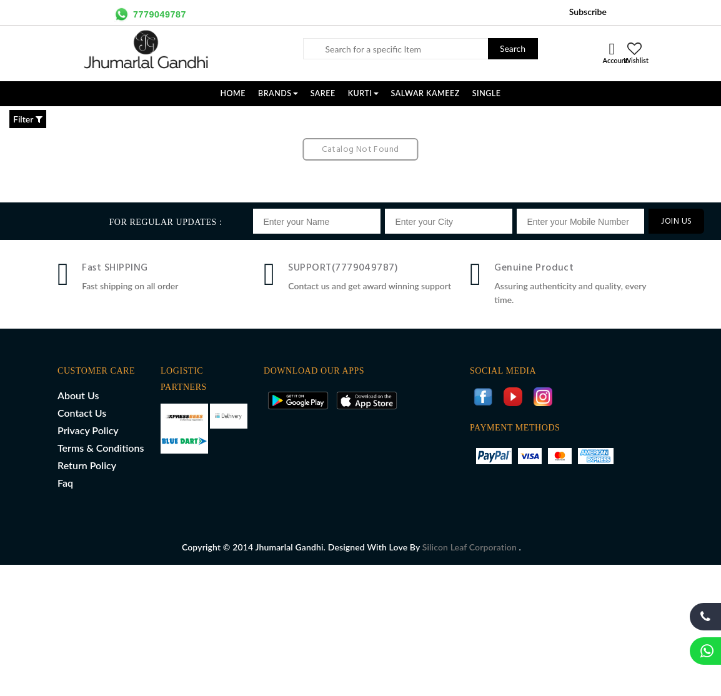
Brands (278, 93)
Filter (27, 119)
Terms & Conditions (100, 448)
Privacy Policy (88, 430)
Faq (65, 483)
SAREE (323, 93)
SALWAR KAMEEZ (425, 93)
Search (512, 48)
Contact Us (81, 413)
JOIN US (676, 221)
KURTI (363, 93)
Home (233, 93)
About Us (78, 395)
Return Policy (86, 465)
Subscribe (588, 11)
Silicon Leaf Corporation (470, 547)
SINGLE (486, 93)
